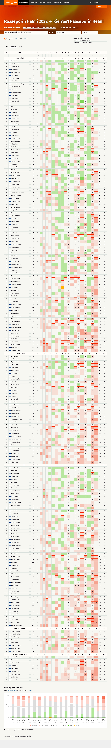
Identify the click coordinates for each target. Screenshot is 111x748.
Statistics (34, 2)
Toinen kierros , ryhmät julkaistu (82, 40)
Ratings (26, 39)
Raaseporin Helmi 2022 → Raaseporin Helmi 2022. (39, 28)
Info (7, 46)
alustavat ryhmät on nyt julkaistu (83, 42)
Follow (99, 6)
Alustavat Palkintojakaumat (81, 38)
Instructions (57, 2)
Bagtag (66, 2)
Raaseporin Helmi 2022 (26, 21)
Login (90, 2)
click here (16, 39)
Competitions (23, 2)
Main (5, 6)
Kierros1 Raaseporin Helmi (78, 21)
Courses (42, 2)
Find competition (12, 6)
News (20, 46)
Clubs (49, 2)
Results (13, 46)
